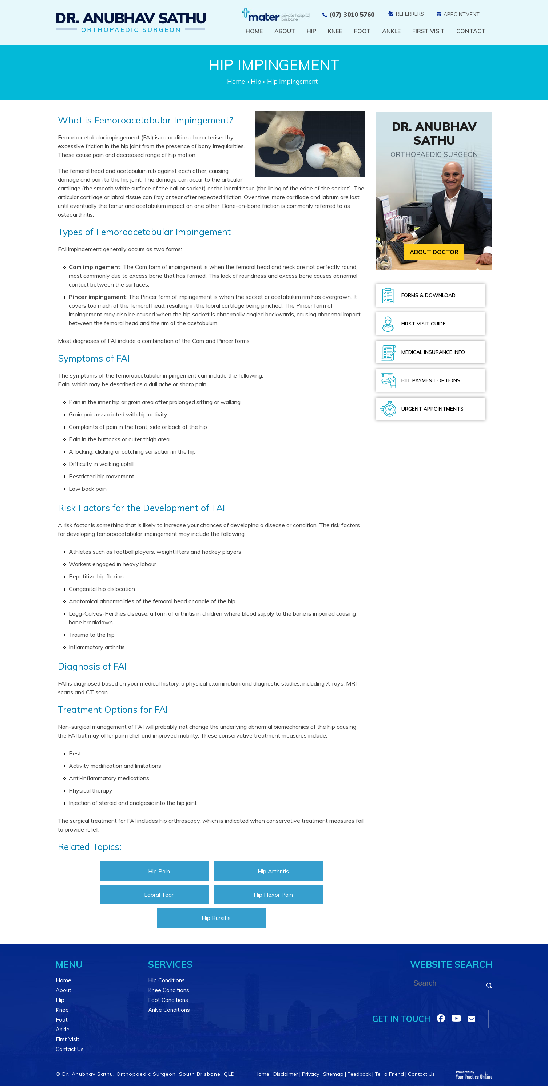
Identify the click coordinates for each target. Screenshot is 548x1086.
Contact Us (70, 1049)
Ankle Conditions (169, 1009)
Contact (470, 31)
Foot (362, 31)
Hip (311, 31)
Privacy (310, 1074)
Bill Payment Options (430, 380)
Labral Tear (159, 894)
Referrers (410, 14)
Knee (335, 31)
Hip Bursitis (216, 917)
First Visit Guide (423, 323)
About (284, 31)
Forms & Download (428, 295)
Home (254, 31)
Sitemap (333, 1074)
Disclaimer (285, 1074)
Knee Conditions (168, 990)
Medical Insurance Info (433, 352)
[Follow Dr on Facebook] (441, 1018)
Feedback (359, 1074)
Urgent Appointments (432, 409)
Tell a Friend (389, 1074)
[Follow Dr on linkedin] (456, 1018)
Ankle (391, 31)
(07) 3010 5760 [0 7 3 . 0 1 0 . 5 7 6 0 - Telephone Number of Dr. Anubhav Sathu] (351, 14)
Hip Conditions (166, 980)
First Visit (428, 31)
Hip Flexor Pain (273, 894)
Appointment (462, 14)
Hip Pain (159, 871)
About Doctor (434, 252)
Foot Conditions (168, 999)
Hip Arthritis (273, 871)
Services (170, 964)
